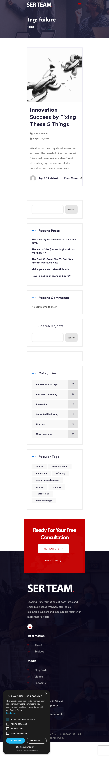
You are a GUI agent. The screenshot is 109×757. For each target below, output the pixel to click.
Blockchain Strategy (47, 385)
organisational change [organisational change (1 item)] (47, 480)
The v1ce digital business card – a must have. (55, 241)
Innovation (41, 404)
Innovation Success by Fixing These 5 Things (53, 117)
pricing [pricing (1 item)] (39, 487)
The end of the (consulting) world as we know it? (53, 251)
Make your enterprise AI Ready (50, 269)
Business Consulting (46, 394)
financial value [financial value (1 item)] (59, 467)
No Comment (41, 134)
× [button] (46, 694)
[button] (79, 5)
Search (71, 209)
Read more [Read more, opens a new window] (11, 713)
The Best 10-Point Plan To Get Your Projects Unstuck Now (52, 261)
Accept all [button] (15, 740)
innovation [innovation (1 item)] (41, 473)
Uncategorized (44, 434)
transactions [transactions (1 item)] (42, 494)
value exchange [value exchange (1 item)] (44, 501)
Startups (40, 424)
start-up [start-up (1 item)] (57, 487)
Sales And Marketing (47, 414)
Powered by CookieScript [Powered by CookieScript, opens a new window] (26, 750)
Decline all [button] (36, 740)
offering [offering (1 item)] (60, 473)
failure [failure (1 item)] (39, 467)
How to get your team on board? (51, 276)
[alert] (26, 722)
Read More (71, 178)
